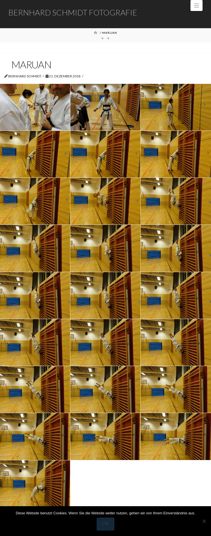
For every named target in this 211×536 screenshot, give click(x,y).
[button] (196, 5)
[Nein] (204, 521)
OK (105, 523)
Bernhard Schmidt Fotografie (72, 12)
